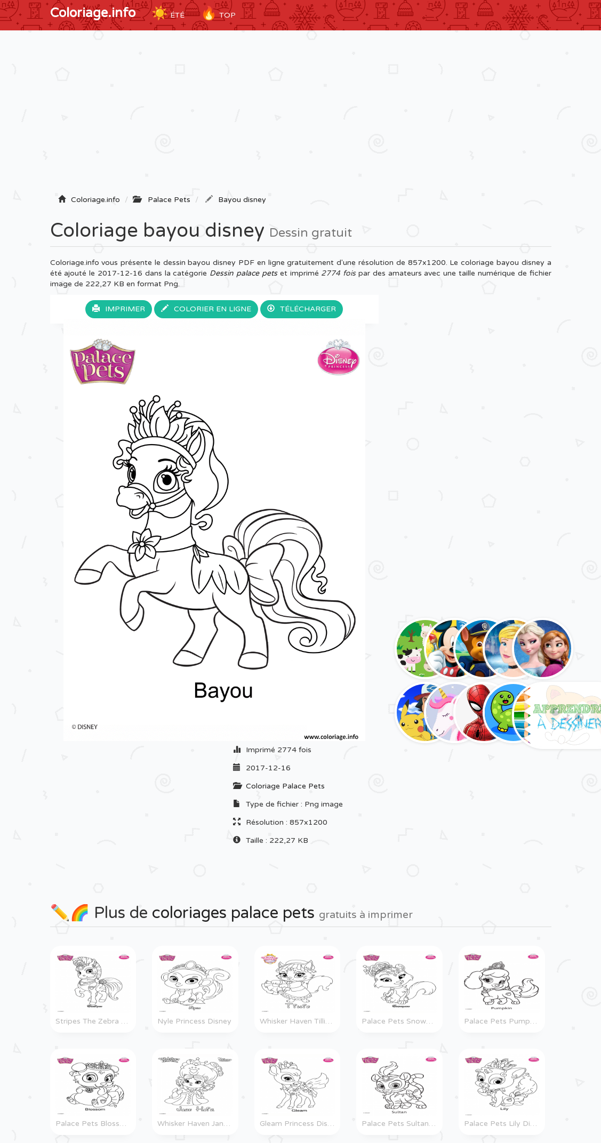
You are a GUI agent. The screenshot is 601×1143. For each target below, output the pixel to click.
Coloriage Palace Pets (285, 786)
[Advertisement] (300, 115)
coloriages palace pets (233, 913)
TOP (218, 13)
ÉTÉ (168, 13)
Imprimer (118, 308)
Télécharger (301, 308)
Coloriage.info (92, 13)
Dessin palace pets (243, 273)
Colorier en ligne (206, 308)
